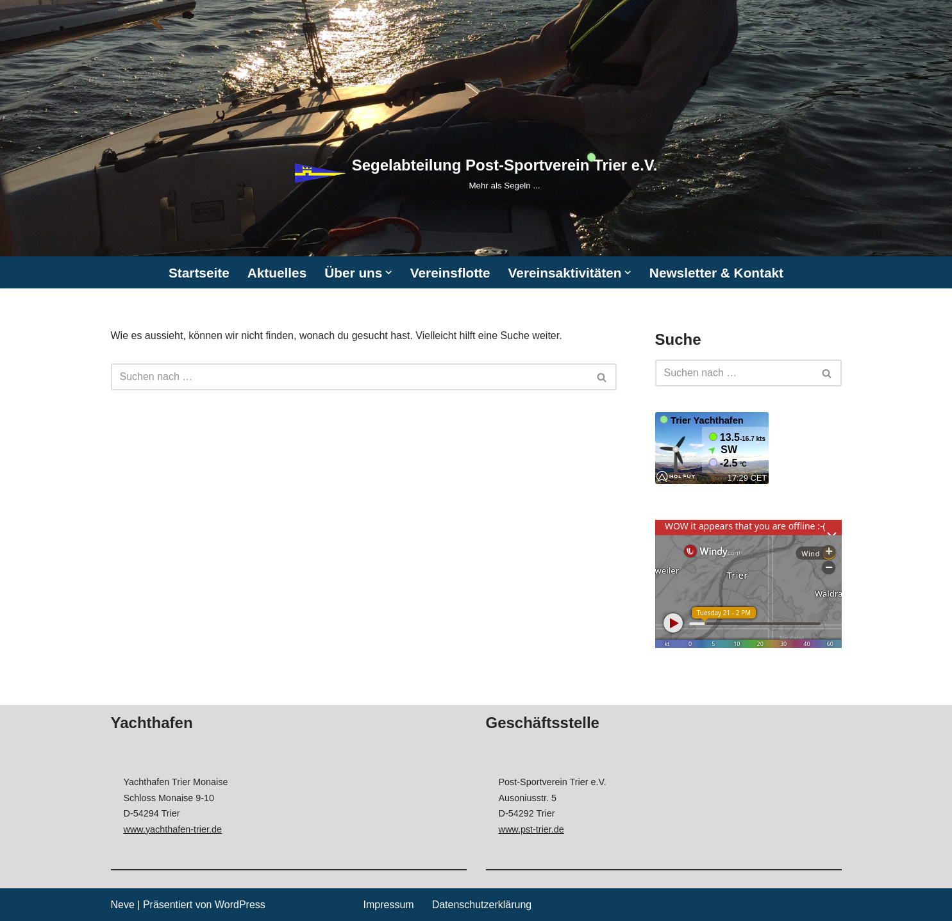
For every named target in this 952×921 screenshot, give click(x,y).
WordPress (240, 904)
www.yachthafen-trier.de (173, 829)
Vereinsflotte (450, 272)
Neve (123, 904)
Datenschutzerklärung (482, 904)
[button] (388, 272)
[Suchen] (349, 376)
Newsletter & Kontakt (716, 272)
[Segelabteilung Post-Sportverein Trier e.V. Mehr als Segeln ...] (476, 173)
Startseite (199, 272)
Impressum (388, 904)
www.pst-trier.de (531, 829)
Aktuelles (276, 272)
